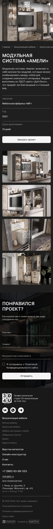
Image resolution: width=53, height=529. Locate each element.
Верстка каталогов (12, 449)
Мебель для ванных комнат (15, 431)
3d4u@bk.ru (8, 476)
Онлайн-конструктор (14, 454)
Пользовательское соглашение (17, 506)
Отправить (26, 376)
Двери (5, 438)
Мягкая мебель (9, 423)
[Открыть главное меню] (4, 4)
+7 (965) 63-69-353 (14, 471)
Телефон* (6, 344)
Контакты (7, 464)
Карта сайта (8, 516)
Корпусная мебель (11, 427)
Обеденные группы (11, 435)
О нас (5, 459)
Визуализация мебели (14, 418)
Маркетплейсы (9, 443)
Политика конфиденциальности (17, 511)
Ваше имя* (6, 333)
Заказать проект (26, 139)
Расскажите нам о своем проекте (16, 356)
